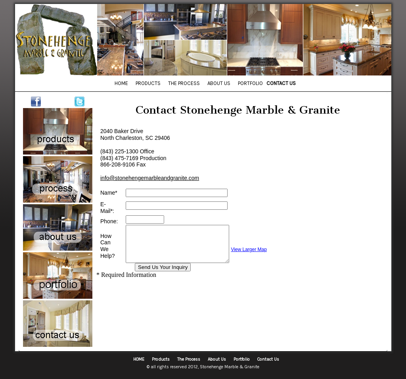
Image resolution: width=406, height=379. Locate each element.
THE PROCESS (184, 83)
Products (161, 359)
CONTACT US (281, 83)
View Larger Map (261, 249)
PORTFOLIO (250, 83)
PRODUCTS (148, 83)
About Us (217, 359)
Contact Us (268, 359)
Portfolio (242, 359)
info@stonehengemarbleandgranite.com (149, 178)
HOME (121, 83)
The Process (188, 359)
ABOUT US (218, 83)
